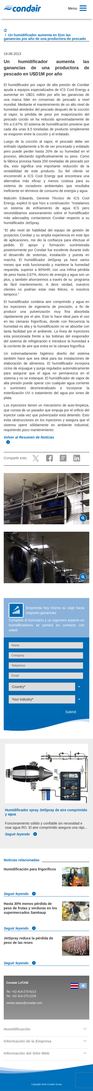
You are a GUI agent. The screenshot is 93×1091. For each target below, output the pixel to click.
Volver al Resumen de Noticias (29, 437)
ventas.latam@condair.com (24, 1003)
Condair (22, 8)
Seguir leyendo (21, 834)
